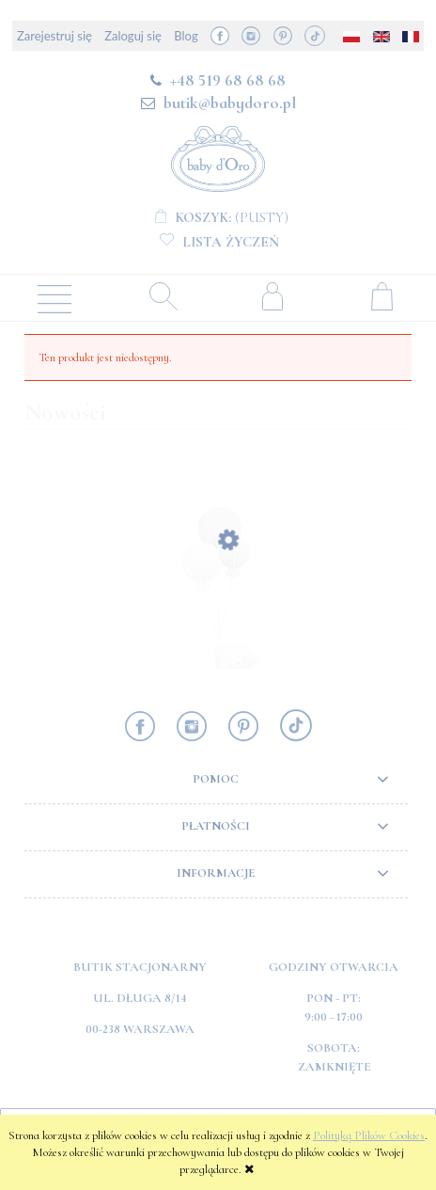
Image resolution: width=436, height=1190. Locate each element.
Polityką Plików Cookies (369, 1135)
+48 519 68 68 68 (228, 80)
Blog (185, 35)
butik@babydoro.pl (230, 102)
